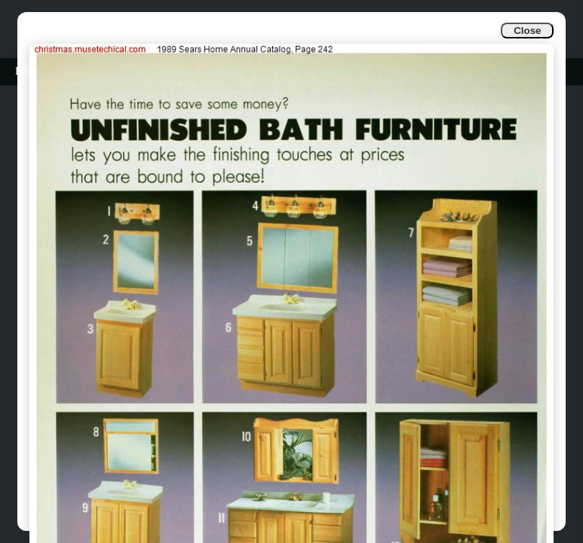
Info (23, 71)
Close (527, 30)
